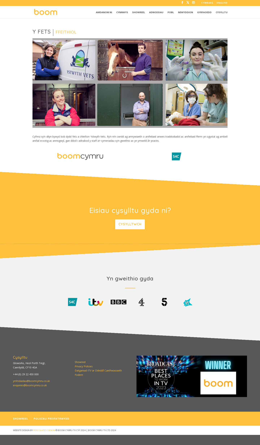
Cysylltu (222, 12)
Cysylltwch (130, 224)
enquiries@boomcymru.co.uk (30, 385)
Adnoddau (156, 12)
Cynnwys (122, 12)
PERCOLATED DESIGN (44, 430)
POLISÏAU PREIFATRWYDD (51, 418)
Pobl (171, 12)
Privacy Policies (84, 366)
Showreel (138, 12)
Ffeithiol (66, 32)
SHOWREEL (20, 418)
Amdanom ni (104, 12)
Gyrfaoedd (204, 12)
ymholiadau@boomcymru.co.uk (31, 381)
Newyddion (185, 12)
